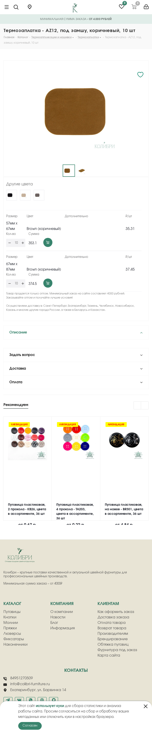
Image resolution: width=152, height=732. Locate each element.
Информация (62, 628)
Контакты (76, 670)
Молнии (10, 623)
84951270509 (18, 678)
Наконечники (15, 644)
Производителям (113, 633)
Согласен (30, 725)
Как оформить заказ (116, 612)
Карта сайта (109, 655)
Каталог (12, 604)
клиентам (108, 604)
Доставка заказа (113, 617)
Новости (57, 617)
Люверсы (12, 633)
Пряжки (10, 628)
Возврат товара (112, 628)
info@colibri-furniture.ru (26, 684)
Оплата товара (112, 623)
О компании (61, 612)
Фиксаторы (13, 639)
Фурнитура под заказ (117, 650)
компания (62, 604)
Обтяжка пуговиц (113, 644)
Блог (54, 623)
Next (145, 406)
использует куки (50, 706)
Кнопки (9, 617)
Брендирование (113, 639)
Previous (137, 406)
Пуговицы (12, 612)
